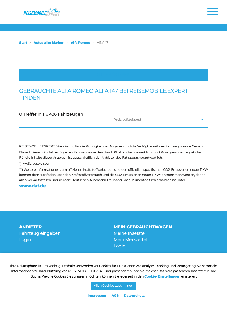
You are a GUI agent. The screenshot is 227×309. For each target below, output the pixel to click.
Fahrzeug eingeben (40, 233)
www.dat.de (32, 185)
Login (25, 239)
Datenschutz (134, 295)
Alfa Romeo (80, 43)
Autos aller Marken (49, 43)
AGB (115, 295)
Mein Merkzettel (130, 239)
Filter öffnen (113, 74)
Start (23, 43)
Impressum (97, 295)
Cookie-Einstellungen (162, 276)
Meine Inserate (129, 233)
